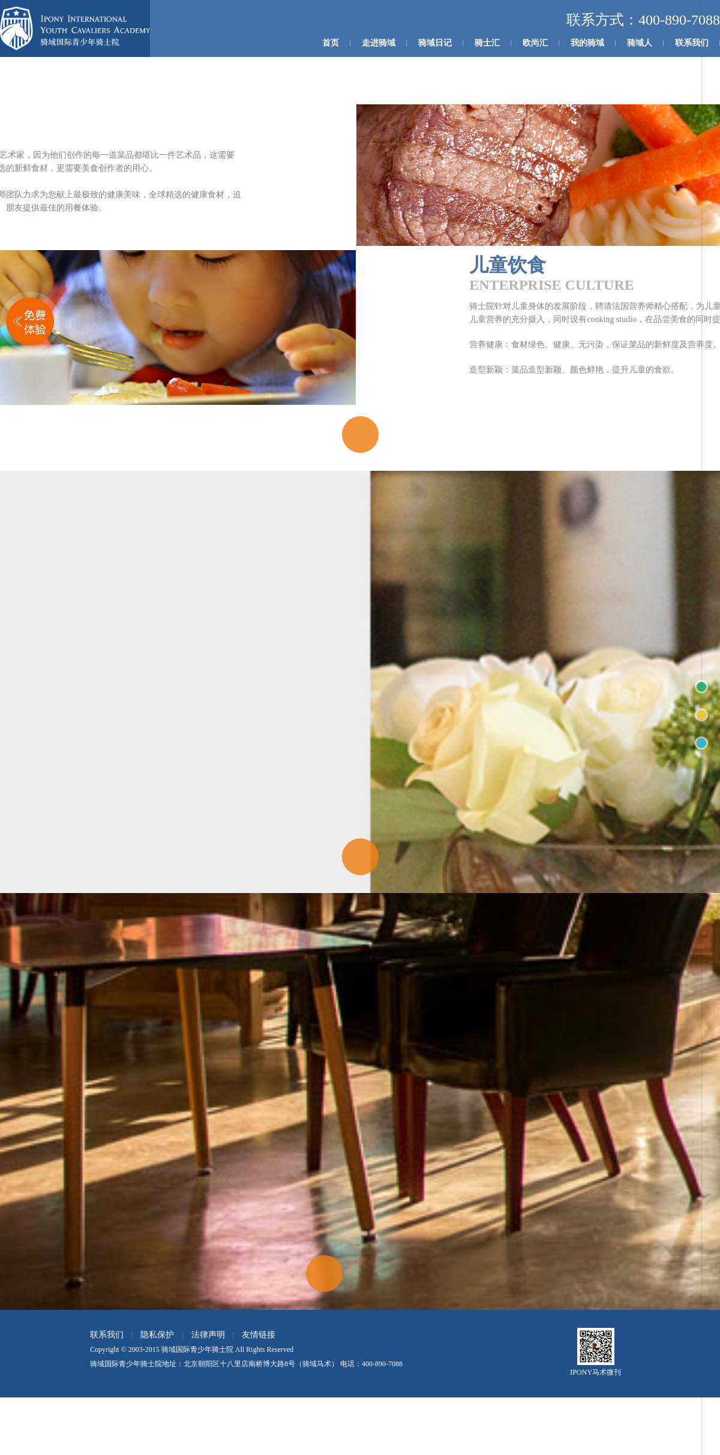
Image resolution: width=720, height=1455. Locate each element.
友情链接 (258, 1334)
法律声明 (208, 1334)
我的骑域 (587, 42)
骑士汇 (487, 42)
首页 (330, 42)
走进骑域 (378, 42)
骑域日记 (435, 42)
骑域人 (639, 42)
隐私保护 (157, 1334)
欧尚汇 (535, 42)
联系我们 (692, 42)
